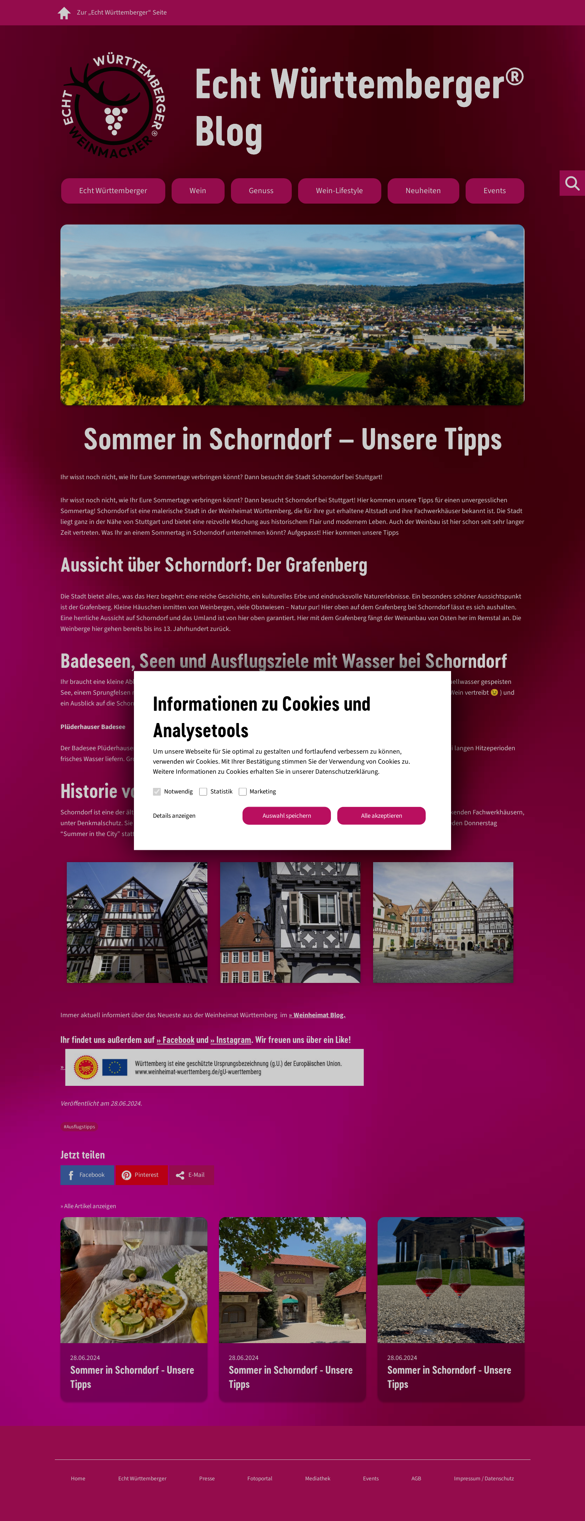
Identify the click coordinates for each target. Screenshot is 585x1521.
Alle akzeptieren (381, 815)
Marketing (257, 791)
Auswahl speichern (287, 815)
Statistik (215, 791)
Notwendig (173, 791)
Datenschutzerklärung (346, 771)
